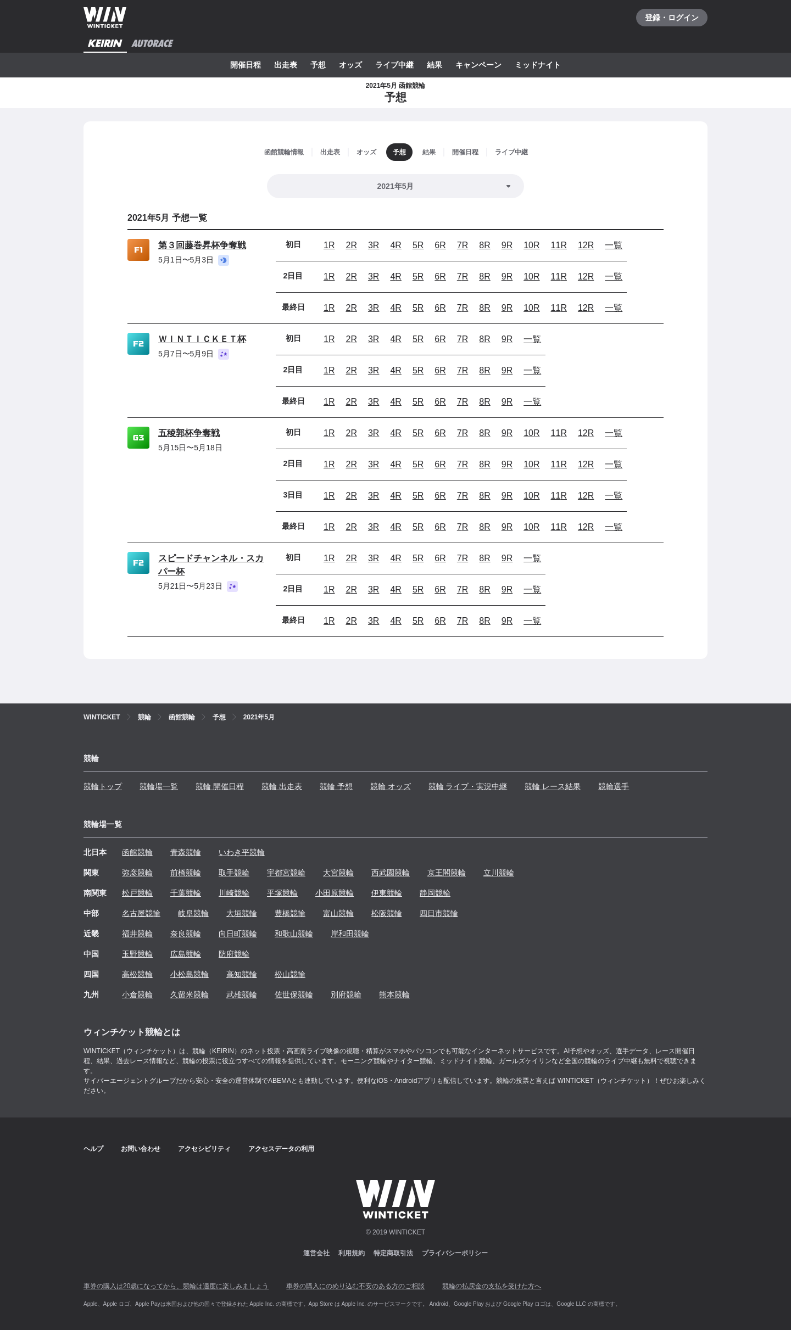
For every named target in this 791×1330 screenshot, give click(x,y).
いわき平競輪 (242, 852)
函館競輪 (137, 852)
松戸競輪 (137, 892)
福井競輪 (137, 933)
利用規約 (351, 1253)
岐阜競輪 (193, 913)
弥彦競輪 (137, 872)
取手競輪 (234, 872)
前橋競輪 (185, 872)
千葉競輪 (185, 892)
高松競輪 (137, 974)
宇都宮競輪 (286, 872)
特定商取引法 (393, 1253)
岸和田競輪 (350, 933)
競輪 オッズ (390, 786)
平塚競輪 (282, 892)
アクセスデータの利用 (281, 1149)
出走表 (285, 64)
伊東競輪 (386, 892)
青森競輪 (185, 852)
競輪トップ (102, 786)
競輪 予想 (336, 786)
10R (531, 245)
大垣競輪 (241, 913)
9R (507, 245)
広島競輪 (185, 953)
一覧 (613, 245)
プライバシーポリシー (455, 1253)
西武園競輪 (390, 872)
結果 (434, 64)
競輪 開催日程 (220, 786)
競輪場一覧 (159, 786)
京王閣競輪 (446, 872)
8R (484, 245)
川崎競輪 (234, 892)
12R (586, 245)
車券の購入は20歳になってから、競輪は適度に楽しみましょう (176, 1286)
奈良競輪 (185, 933)
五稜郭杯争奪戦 (189, 433)
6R (440, 245)
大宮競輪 (338, 872)
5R (418, 245)
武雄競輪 (241, 994)
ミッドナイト (538, 64)
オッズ (350, 64)
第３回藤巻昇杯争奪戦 (202, 245)
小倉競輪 (137, 994)
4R (395, 245)
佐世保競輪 (294, 994)
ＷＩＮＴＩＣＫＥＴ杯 (202, 339)
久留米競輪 (189, 994)
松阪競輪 (386, 913)
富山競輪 (338, 913)
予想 (318, 64)
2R (351, 245)
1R (329, 245)
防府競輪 (234, 953)
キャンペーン (478, 64)
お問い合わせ (140, 1149)
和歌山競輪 (294, 933)
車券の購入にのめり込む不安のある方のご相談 (355, 1286)
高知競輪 (241, 974)
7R (462, 245)
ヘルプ (93, 1149)
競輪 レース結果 (553, 786)
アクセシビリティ (204, 1149)
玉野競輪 (137, 953)
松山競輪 (290, 974)
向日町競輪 (238, 933)
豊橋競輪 (290, 913)
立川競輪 (498, 872)
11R (559, 245)
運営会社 (316, 1253)
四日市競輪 (439, 913)
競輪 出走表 (281, 786)
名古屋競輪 (141, 913)
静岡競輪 (435, 892)
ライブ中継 (394, 64)
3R (373, 245)
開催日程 (245, 64)
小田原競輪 (334, 892)
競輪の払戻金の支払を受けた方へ (491, 1286)
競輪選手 (613, 786)
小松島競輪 (189, 974)
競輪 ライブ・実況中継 (468, 786)
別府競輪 (346, 994)
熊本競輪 (394, 994)
